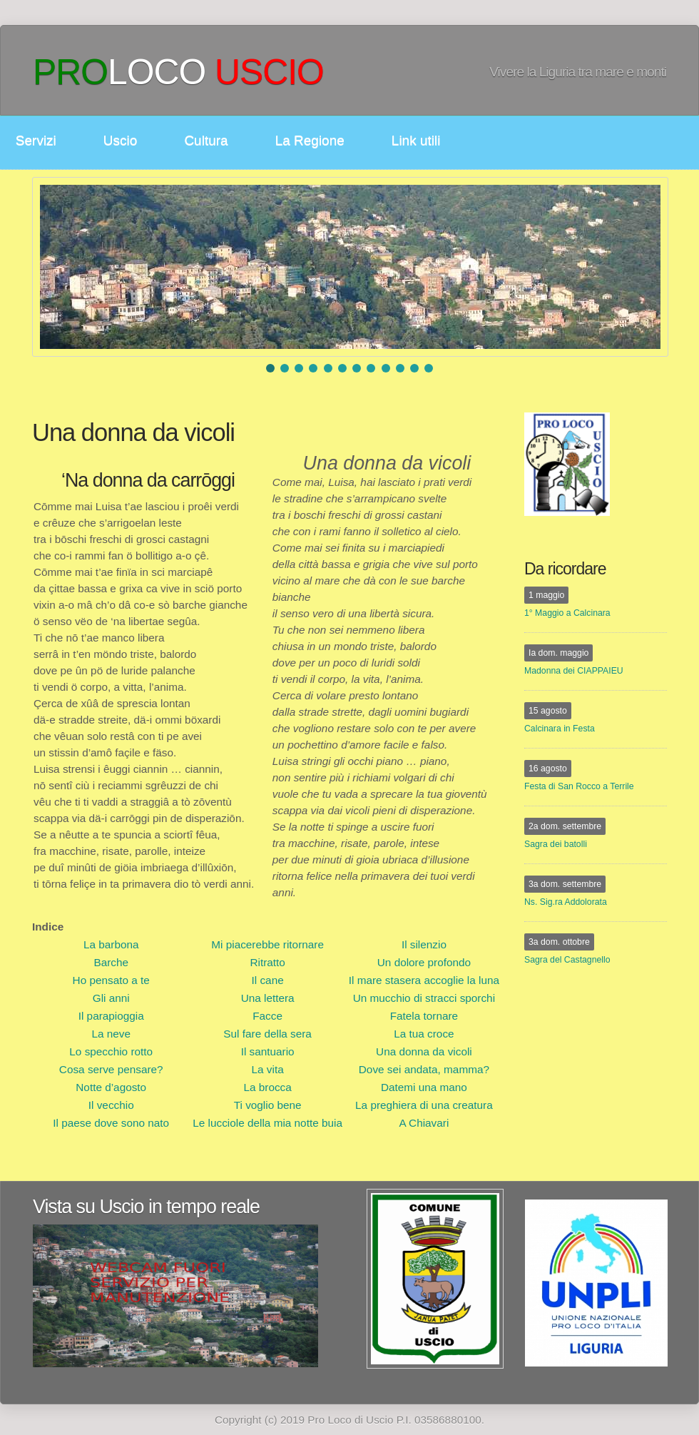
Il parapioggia (111, 1016)
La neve (111, 1034)
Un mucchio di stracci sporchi (424, 998)
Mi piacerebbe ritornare (267, 944)
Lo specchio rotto (111, 1051)
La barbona (111, 944)
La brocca (267, 1087)
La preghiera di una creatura (424, 1105)
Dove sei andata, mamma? (424, 1069)
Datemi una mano (424, 1087)
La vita (268, 1069)
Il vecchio (111, 1105)
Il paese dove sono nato (111, 1123)
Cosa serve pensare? (111, 1069)
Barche (110, 962)
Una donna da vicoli (424, 1051)
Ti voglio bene (268, 1105)
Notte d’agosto (111, 1087)
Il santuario (268, 1051)
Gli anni (111, 998)
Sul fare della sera (267, 1034)
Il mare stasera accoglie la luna (424, 980)
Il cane (268, 980)
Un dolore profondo (424, 962)
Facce (267, 1016)
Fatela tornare (424, 1016)
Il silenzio (424, 944)
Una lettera (268, 998)
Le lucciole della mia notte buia (267, 1123)
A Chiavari (424, 1123)
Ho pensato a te (111, 980)
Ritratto (267, 962)
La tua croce (424, 1034)
